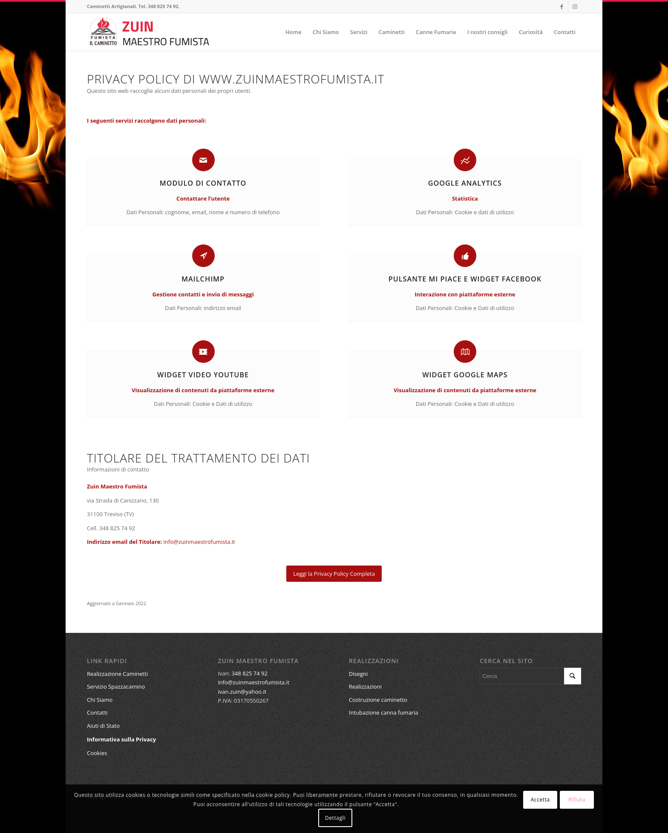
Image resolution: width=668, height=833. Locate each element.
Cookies (97, 753)
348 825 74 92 (250, 673)
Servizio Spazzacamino (116, 686)
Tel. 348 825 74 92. (159, 6)
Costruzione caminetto (378, 700)
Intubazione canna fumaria (383, 712)
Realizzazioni (365, 686)
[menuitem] (293, 32)
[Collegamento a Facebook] (562, 6)
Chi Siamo (99, 700)
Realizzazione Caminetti (117, 674)
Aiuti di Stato (103, 726)
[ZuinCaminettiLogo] (149, 32)
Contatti (97, 712)
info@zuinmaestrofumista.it (199, 542)
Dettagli (335, 818)
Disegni (358, 674)
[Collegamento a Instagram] (574, 6)
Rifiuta (576, 799)
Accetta (540, 799)
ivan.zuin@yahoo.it (242, 691)
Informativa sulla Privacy (121, 739)
